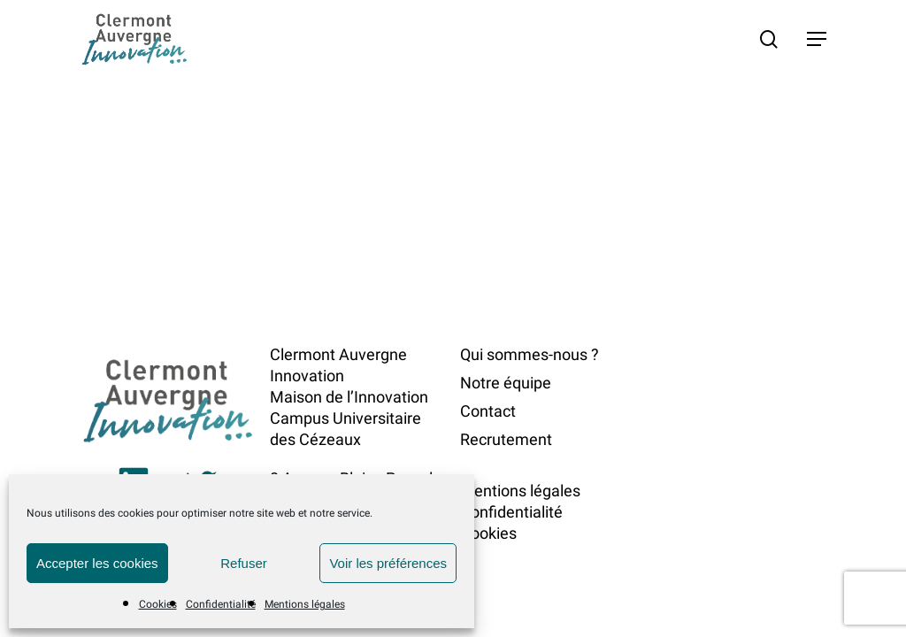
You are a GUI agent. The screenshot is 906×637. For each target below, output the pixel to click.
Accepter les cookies (97, 563)
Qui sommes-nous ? (529, 354)
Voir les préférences (388, 563)
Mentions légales (305, 604)
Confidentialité (221, 604)
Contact (488, 411)
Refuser (243, 563)
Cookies (158, 604)
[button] (816, 39)
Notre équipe (505, 382)
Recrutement (506, 439)
